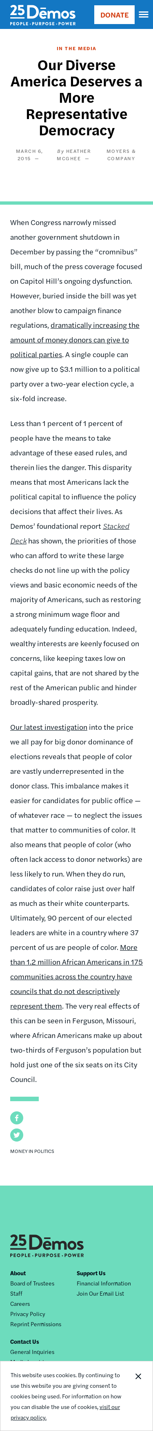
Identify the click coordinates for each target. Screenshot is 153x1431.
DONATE (114, 14)
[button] (16, 1117)
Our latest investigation (48, 727)
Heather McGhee (74, 154)
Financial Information (104, 1283)
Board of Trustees (32, 1283)
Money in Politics (32, 1151)
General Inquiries (32, 1351)
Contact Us (24, 1341)
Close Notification (137, 1396)
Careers (20, 1303)
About (18, 1273)
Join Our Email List (100, 1293)
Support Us (91, 1273)
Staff (16, 1293)
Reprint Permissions (35, 1324)
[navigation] (144, 14)
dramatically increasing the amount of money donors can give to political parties (75, 339)
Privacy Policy (27, 1314)
